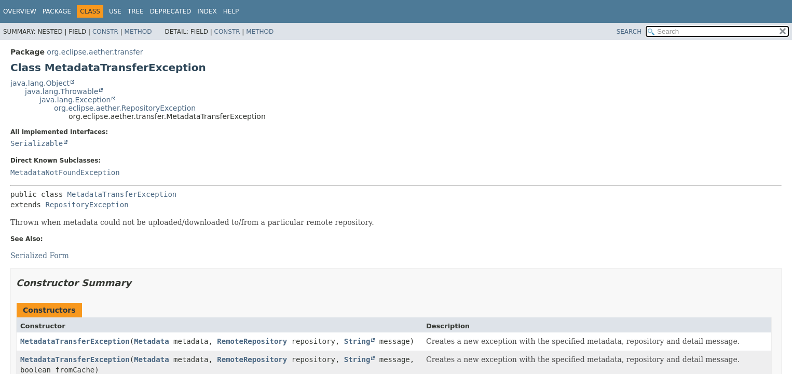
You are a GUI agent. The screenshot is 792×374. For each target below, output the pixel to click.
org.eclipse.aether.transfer (95, 52)
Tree (136, 11)
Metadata (151, 341)
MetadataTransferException (122, 194)
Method (138, 31)
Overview (19, 11)
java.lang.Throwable (61, 91)
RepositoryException (86, 205)
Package (57, 11)
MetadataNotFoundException (65, 172)
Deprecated (171, 11)
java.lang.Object (40, 83)
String (357, 341)
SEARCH (629, 31)
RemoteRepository (252, 341)
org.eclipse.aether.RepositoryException (125, 108)
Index (207, 11)
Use (115, 11)
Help (231, 11)
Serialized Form (39, 255)
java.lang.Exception (75, 100)
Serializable (36, 143)
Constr (105, 31)
